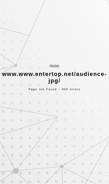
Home (54, 65)
